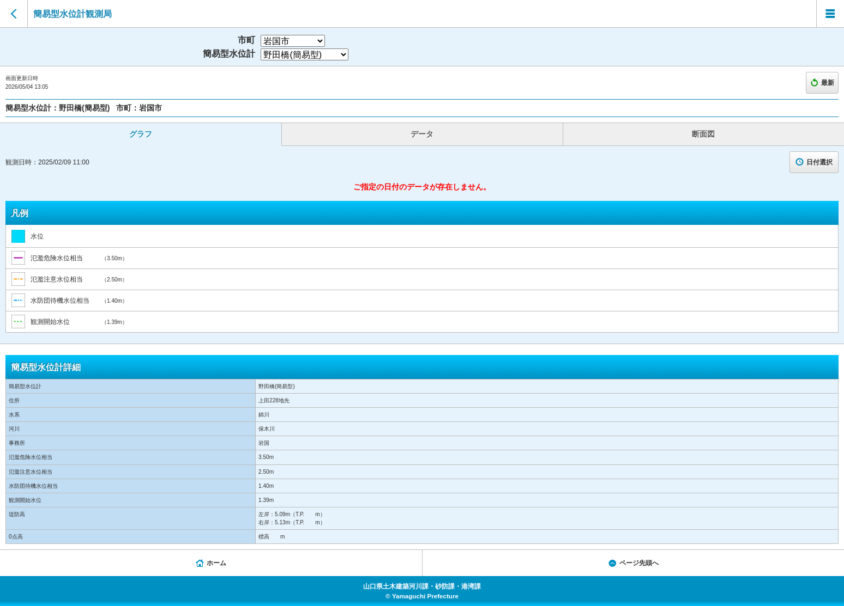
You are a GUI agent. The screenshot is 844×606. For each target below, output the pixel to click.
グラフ (140, 134)
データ (422, 134)
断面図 (703, 134)
